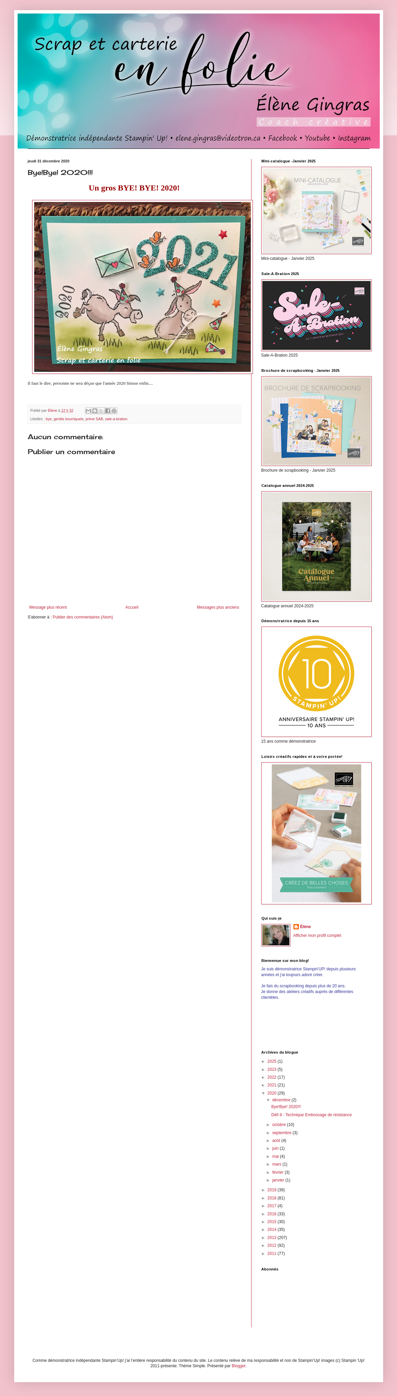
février (278, 1172)
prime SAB (94, 419)
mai (276, 1156)
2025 (272, 1061)
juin (276, 1148)
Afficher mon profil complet (317, 935)
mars (277, 1164)
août (276, 1140)
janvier (278, 1180)
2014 (272, 1229)
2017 (272, 1205)
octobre (279, 1124)
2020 (272, 1093)
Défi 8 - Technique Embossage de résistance (311, 1114)
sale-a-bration (116, 419)
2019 (272, 1190)
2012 (272, 1245)
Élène (305, 926)
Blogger (238, 1366)
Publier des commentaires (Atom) (83, 617)
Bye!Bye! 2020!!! (286, 1106)
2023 (272, 1069)
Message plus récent (48, 607)
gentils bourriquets (69, 419)
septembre (282, 1132)
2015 (272, 1221)
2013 (272, 1237)
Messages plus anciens (218, 607)
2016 (272, 1214)
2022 (272, 1077)
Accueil (131, 607)
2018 (272, 1198)
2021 (272, 1085)
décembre (281, 1100)
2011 (272, 1253)
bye (48, 419)
